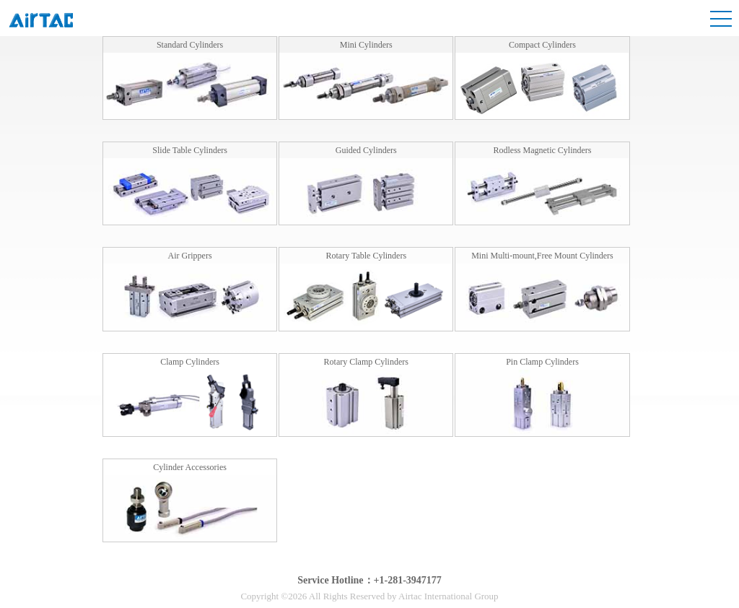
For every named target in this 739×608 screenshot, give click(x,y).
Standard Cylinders (190, 45)
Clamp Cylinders (189, 362)
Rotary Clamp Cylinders (366, 362)
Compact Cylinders (542, 45)
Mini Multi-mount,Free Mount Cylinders (542, 256)
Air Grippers (190, 256)
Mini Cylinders (366, 45)
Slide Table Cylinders (189, 150)
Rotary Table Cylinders (365, 256)
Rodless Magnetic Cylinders (542, 150)
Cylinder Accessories (190, 467)
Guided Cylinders (366, 150)
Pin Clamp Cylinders (542, 362)
